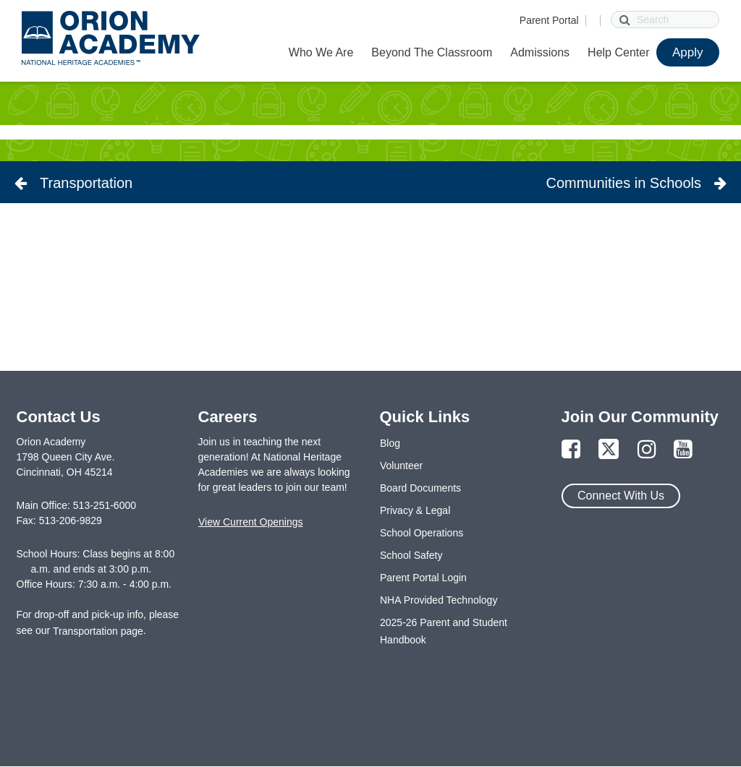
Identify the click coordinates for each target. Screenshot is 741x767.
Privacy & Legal (415, 510)
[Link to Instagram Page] (647, 450)
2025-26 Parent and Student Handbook (443, 631)
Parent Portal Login (423, 577)
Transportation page (98, 631)
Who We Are (321, 52)
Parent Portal (549, 20)
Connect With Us (620, 495)
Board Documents (420, 488)
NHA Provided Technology (438, 600)
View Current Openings (250, 522)
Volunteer (401, 465)
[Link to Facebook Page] (571, 450)
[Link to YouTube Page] (683, 450)
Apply (687, 52)
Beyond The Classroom (431, 52)
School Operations (421, 533)
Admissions (539, 52)
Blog (390, 443)
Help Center (618, 52)
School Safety (411, 555)
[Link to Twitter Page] (608, 450)
